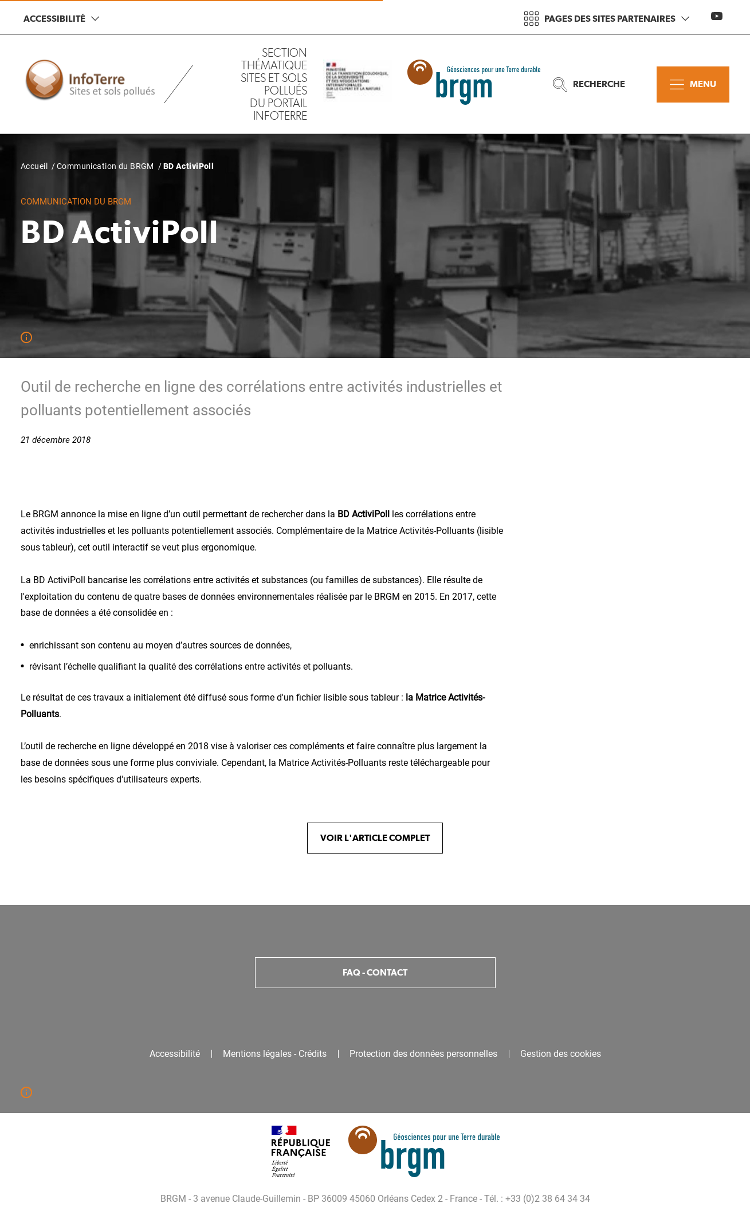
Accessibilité (61, 18)
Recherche (589, 84)
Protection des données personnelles (423, 1054)
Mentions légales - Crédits (275, 1054)
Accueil (34, 166)
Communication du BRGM (105, 166)
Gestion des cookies (560, 1054)
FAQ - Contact (375, 972)
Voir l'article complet (375, 837)
